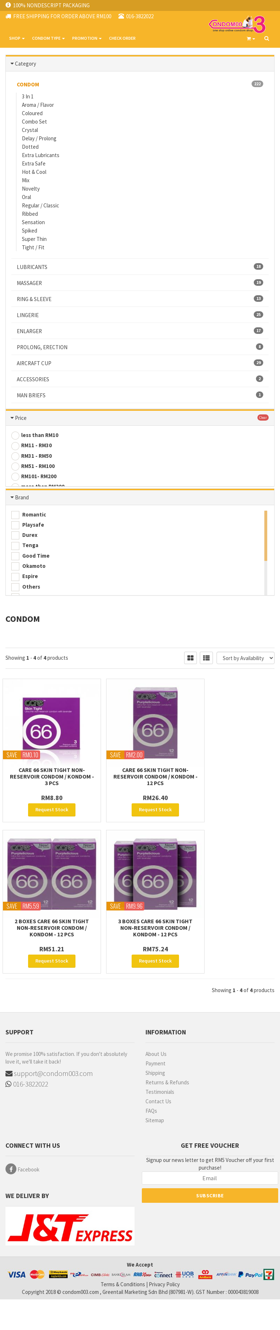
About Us (156, 1084)
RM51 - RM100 (33, 466)
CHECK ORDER (122, 38)
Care (22, 609)
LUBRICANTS (140, 266)
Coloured (32, 112)
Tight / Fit (33, 246)
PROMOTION (87, 38)
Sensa (24, 620)
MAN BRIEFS (140, 394)
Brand (22, 509)
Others (25, 599)
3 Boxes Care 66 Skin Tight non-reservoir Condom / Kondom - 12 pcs (47, 958)
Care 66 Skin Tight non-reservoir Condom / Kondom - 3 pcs (46, 807)
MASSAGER (140, 282)
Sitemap (154, 1151)
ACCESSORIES (140, 378)
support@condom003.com (49, 1104)
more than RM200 (38, 487)
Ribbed (30, 213)
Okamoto (28, 578)
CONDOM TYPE (48, 38)
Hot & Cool (34, 171)
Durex (24, 547)
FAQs (151, 1141)
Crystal (30, 129)
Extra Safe (34, 163)
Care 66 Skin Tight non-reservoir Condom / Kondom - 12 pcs (140, 807)
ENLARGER (140, 330)
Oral (26, 196)
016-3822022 (26, 1115)
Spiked (29, 230)
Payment (155, 1094)
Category (25, 63)
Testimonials (159, 1122)
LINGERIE (140, 314)
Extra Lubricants (40, 154)
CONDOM (140, 83)
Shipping (155, 1103)
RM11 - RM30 (31, 445)
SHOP (17, 38)
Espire (24, 589)
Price (21, 417)
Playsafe (27, 537)
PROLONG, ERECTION (140, 346)
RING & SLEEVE (140, 298)
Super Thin (34, 238)
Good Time (30, 568)
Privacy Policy (164, 1314)
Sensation (33, 221)
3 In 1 (28, 96)
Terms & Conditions (123, 1314)
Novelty (31, 188)
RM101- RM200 (34, 476)
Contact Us (158, 1132)
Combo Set (34, 121)
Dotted (30, 146)
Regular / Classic (40, 205)
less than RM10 (34, 435)
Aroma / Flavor (38, 104)
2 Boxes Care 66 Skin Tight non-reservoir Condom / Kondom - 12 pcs (233, 807)
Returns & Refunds (167, 1113)
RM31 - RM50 (31, 456)
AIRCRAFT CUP (140, 362)
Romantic (28, 527)
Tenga (24, 558)
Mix (26, 179)
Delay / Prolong (39, 137)
